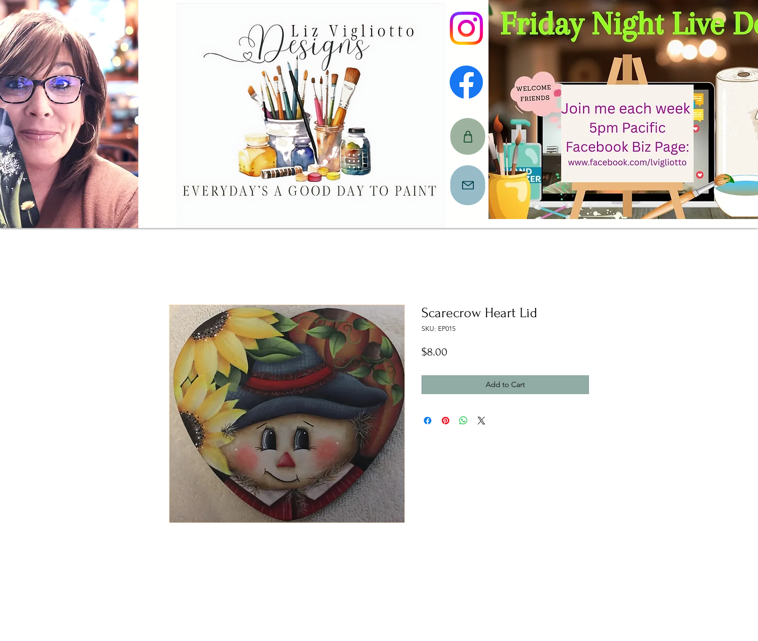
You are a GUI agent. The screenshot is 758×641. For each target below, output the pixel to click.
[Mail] (467, 185)
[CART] (467, 136)
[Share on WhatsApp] (463, 420)
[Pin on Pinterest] (445, 420)
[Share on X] (481, 420)
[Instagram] (466, 28)
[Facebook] (466, 82)
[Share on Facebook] (427, 420)
